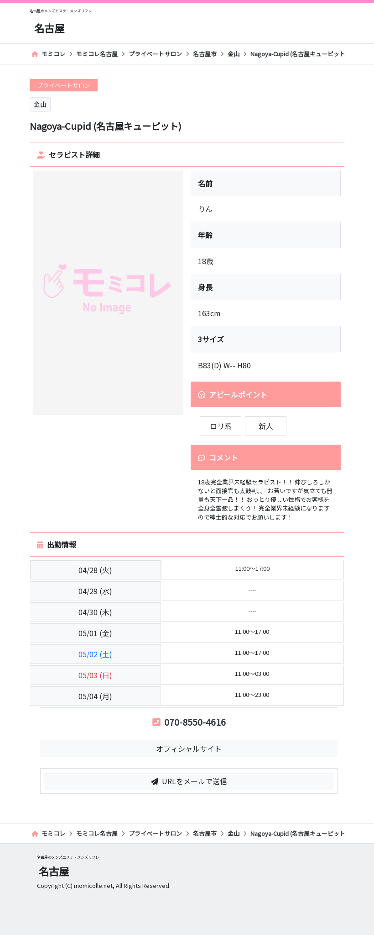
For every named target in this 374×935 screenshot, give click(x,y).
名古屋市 (205, 53)
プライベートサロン (155, 53)
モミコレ (48, 53)
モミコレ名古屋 (97, 53)
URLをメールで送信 (189, 781)
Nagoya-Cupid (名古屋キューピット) (301, 53)
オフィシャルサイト (189, 748)
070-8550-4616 (189, 721)
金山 (233, 53)
